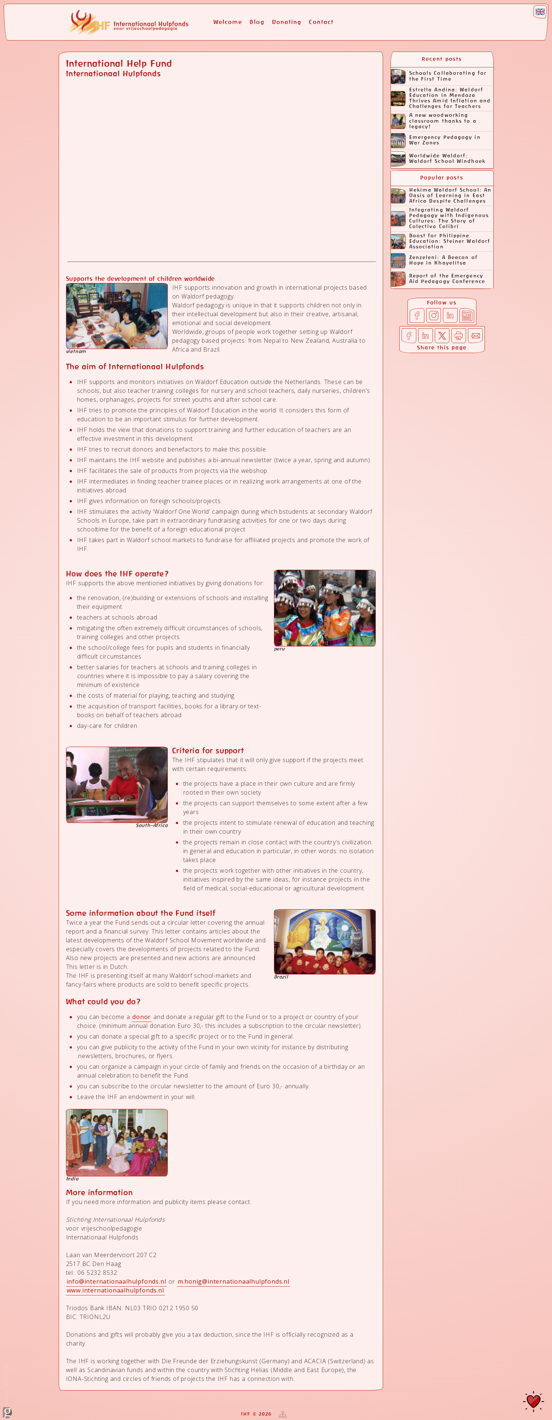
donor (141, 1017)
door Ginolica (7, 1391)
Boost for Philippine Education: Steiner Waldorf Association (441, 242)
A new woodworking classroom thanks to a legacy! (434, 121)
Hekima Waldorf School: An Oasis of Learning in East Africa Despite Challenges (441, 196)
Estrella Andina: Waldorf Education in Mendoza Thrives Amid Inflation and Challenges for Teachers (441, 98)
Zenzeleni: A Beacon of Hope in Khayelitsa (434, 260)
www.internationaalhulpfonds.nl (115, 1290)
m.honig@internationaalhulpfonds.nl (233, 1281)
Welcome (228, 22)
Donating (287, 22)
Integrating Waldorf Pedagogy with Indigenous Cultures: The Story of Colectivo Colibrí (440, 218)
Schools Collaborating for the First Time (439, 76)
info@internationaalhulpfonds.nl (116, 1281)
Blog (257, 22)
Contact (321, 22)
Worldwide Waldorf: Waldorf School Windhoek (438, 159)
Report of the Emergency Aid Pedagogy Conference (438, 279)
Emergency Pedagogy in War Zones (436, 140)
